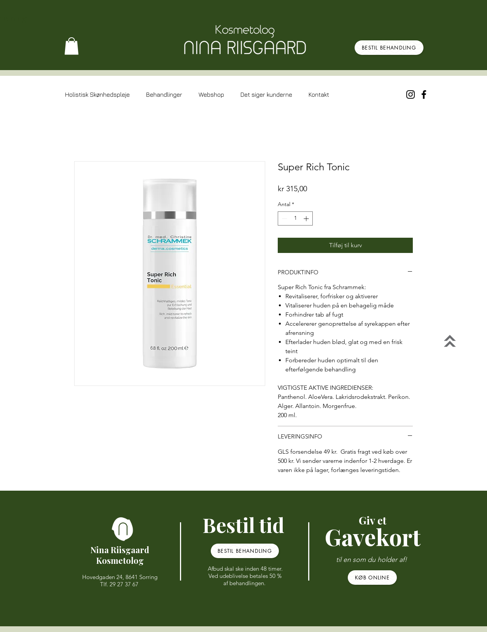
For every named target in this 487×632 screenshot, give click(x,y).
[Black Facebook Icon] (424, 94)
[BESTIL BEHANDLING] (389, 47)
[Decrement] (283, 218)
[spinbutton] (295, 218)
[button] (71, 45)
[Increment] (307, 218)
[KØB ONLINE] (372, 577)
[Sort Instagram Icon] (410, 94)
